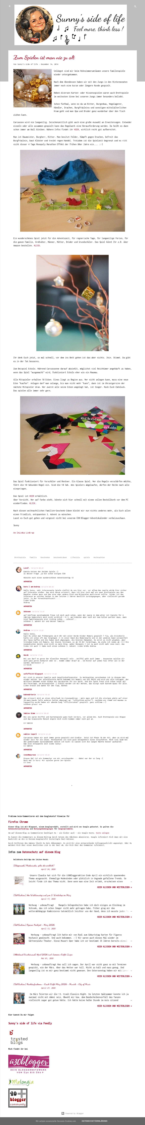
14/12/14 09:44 (47, 587)
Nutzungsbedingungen (43, 829)
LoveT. (27, 568)
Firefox (13, 821)
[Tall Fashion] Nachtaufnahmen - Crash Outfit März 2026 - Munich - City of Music (51, 984)
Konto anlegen (102, 833)
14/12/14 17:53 (36, 655)
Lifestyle (75, 557)
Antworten (28, 581)
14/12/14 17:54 (50, 674)
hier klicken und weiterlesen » (114, 887)
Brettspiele (20, 557)
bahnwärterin (30, 695)
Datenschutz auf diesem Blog (41, 852)
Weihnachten (99, 557)
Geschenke (45, 557)
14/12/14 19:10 (43, 694)
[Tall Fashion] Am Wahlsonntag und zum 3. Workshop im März (42, 895)
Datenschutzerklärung (18, 829)
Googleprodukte (65, 829)
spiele (87, 557)
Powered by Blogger (72, 1113)
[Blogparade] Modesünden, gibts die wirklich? (33, 865)
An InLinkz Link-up (23, 533)
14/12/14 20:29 (42, 713)
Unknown (27, 612)
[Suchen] (135, 7)
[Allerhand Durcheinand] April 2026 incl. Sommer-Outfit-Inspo (42, 954)
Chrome (24, 821)
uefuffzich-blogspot (33, 674)
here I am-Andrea (32, 587)
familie (33, 557)
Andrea (27, 630)
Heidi (26, 655)
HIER (76, 129)
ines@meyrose (30, 755)
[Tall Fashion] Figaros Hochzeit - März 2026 (34, 924)
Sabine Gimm (29, 713)
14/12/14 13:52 (37, 630)
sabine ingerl (30, 734)
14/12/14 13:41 (38, 611)
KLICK (37, 245)
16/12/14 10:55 (43, 755)
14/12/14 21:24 (44, 734)
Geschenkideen (60, 557)
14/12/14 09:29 (37, 568)
